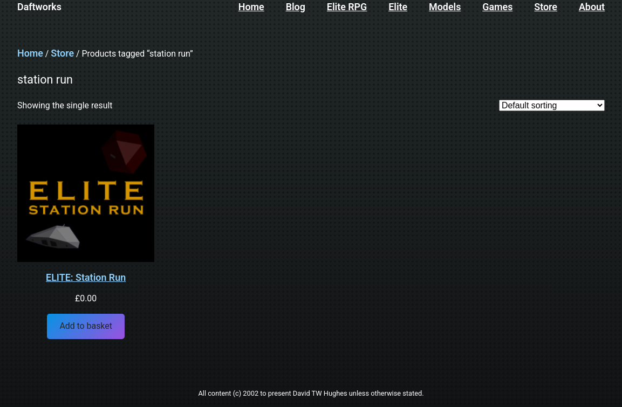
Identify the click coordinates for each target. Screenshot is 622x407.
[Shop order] (552, 105)
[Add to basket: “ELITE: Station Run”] (86, 326)
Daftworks (39, 6)
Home (30, 53)
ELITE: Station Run (86, 277)
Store (62, 53)
